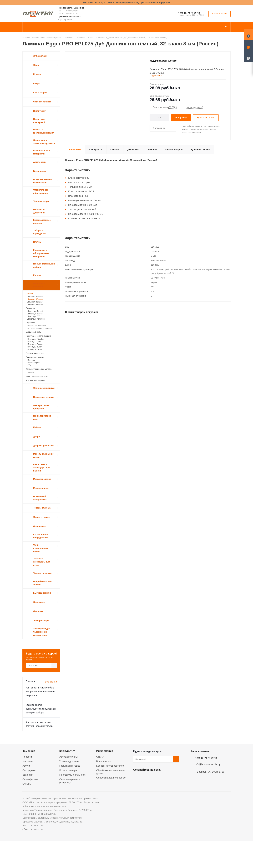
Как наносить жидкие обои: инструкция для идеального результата (40, 691)
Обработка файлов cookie (111, 777)
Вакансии (27, 774)
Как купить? (67, 751)
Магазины (28, 761)
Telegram (160, 777)
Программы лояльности (72, 774)
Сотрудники (28, 770)
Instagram (152, 777)
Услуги (26, 765)
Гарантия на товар (69, 765)
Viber (168, 777)
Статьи (100, 756)
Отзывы (26, 783)
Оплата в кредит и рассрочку (69, 780)
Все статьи (51, 681)
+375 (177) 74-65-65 (189, 12)
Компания (28, 751)
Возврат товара (68, 770)
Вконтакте (136, 777)
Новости (27, 756)
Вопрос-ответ (103, 761)
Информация (104, 751)
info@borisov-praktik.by (207, 764)
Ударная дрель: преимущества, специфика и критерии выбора (41, 709)
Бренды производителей (110, 765)
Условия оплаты (68, 756)
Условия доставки (69, 761)
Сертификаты (30, 779)
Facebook (144, 777)
